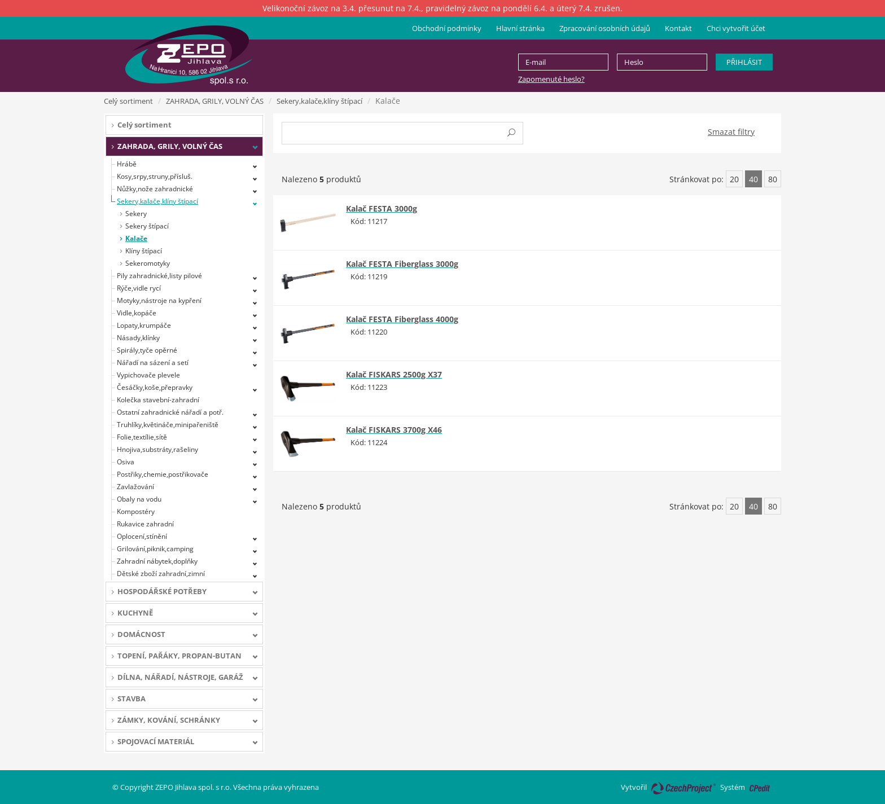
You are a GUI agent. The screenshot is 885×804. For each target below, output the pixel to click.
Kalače (136, 238)
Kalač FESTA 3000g (381, 208)
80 (772, 179)
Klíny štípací (143, 251)
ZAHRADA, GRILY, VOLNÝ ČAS (215, 101)
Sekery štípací (147, 226)
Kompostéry (136, 511)
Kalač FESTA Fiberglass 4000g (402, 319)
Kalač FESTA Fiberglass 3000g (402, 263)
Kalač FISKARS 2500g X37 (394, 374)
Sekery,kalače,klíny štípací (319, 101)
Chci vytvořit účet (736, 28)
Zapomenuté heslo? (551, 79)
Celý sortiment (128, 101)
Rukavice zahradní (145, 524)
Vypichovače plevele (148, 375)
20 (734, 179)
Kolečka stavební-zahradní (158, 400)
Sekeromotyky (147, 263)
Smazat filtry (731, 131)
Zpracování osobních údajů (604, 28)
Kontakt (678, 28)
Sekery (136, 213)
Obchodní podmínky (446, 28)
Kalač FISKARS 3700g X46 (394, 429)
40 (753, 179)
